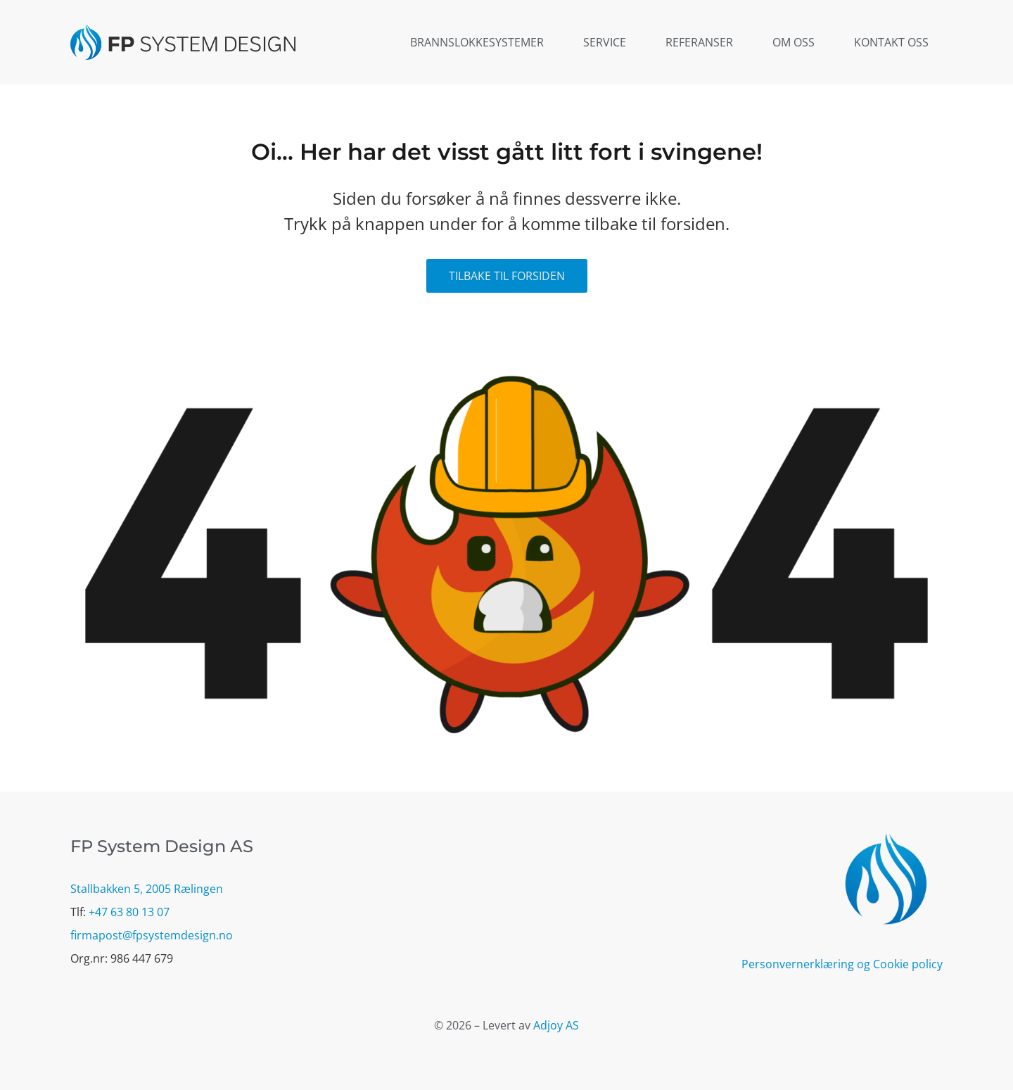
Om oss (793, 42)
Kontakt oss (891, 42)
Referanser (699, 42)
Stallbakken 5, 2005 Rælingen (146, 888)
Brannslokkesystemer (477, 42)
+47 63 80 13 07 (129, 912)
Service (604, 42)
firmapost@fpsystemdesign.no (151, 935)
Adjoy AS (556, 1025)
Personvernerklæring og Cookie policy (842, 964)
